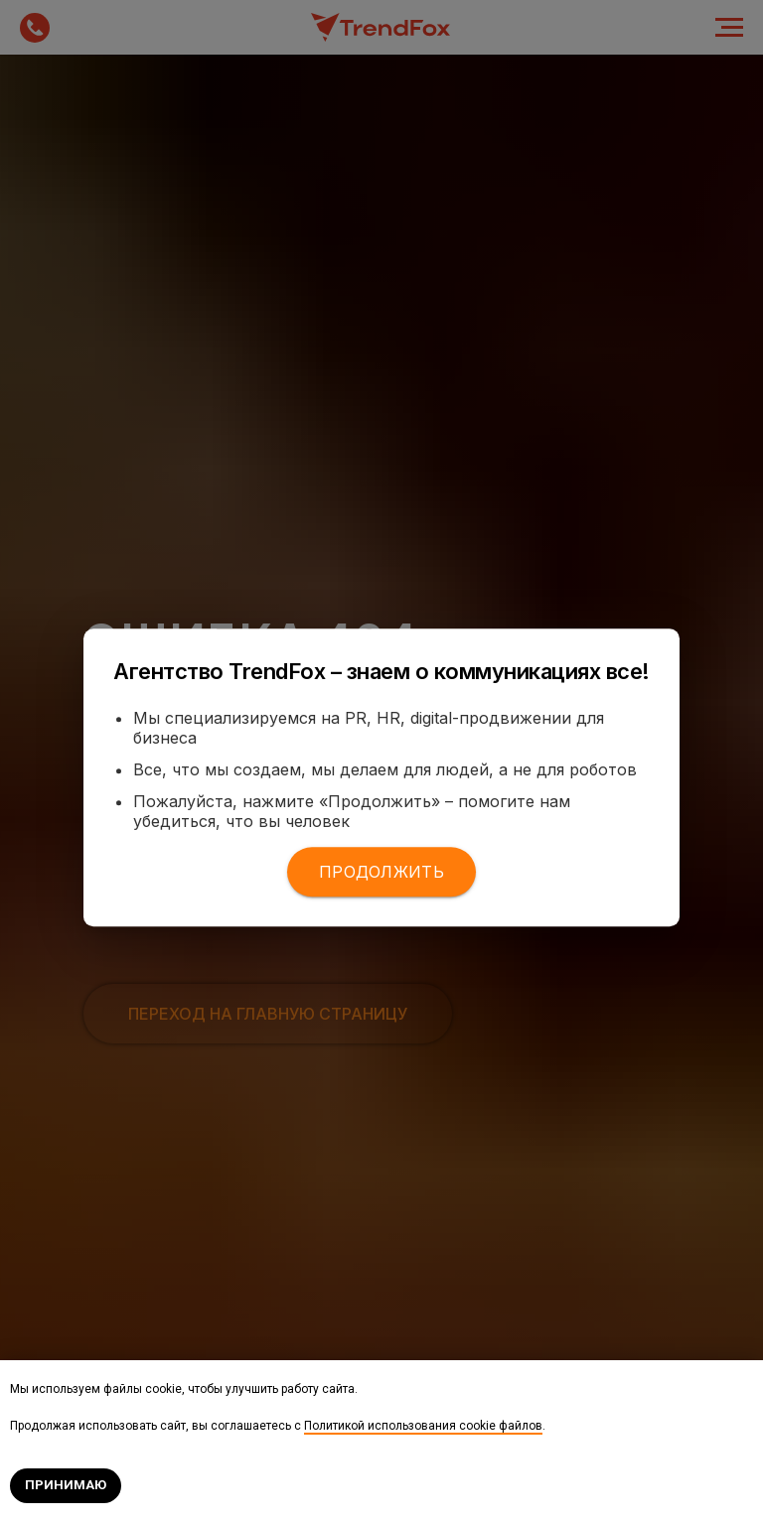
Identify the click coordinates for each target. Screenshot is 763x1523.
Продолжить (381, 872)
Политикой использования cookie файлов (423, 1426)
